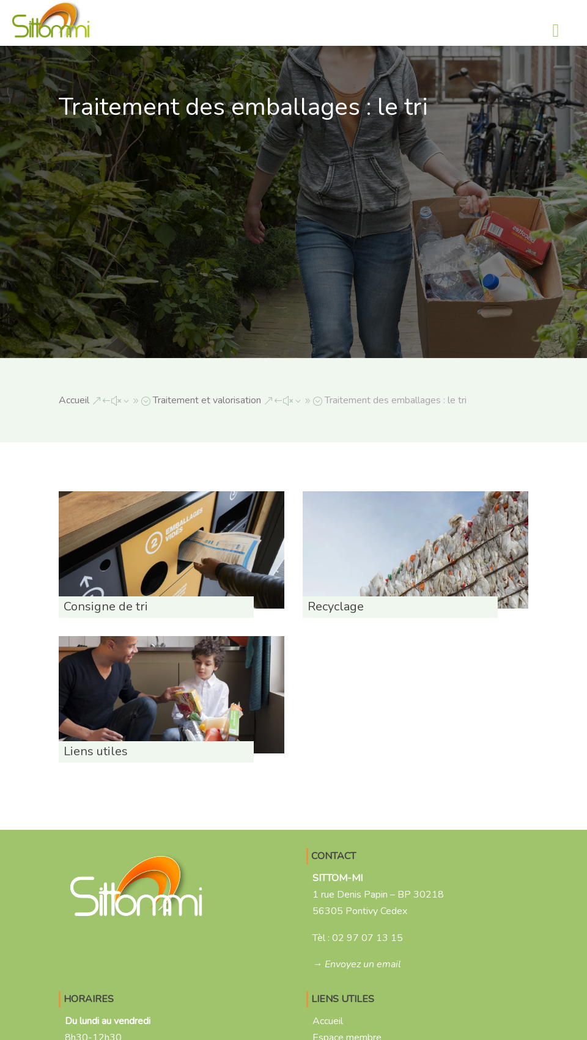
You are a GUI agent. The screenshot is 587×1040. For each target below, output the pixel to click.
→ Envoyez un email (356, 964)
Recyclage (336, 606)
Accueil (327, 1021)
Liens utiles (96, 751)
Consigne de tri (106, 606)
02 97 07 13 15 (367, 938)
